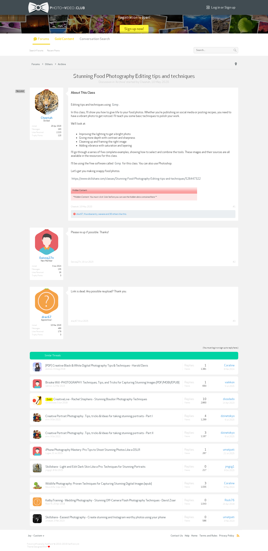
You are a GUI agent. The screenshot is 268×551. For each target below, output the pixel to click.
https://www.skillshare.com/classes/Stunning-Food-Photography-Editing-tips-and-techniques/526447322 (136, 178)
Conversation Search (95, 39)
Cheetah (145, 82)
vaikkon (48, 386)
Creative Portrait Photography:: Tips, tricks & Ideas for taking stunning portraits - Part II (99, 433)
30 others (114, 214)
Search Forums (36, 50)
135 (59, 269)
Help (187, 535)
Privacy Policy (226, 535)
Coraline (229, 365)
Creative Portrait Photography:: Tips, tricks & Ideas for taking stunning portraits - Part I (99, 416)
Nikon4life (50, 487)
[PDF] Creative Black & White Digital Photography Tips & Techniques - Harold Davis (96, 365)
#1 (234, 206)
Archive (120, 82)
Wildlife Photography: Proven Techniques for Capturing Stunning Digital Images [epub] (98, 484)
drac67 (79, 214)
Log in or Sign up (220, 7)
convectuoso (51, 402)
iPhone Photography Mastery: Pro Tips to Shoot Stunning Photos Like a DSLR (92, 450)
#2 (234, 262)
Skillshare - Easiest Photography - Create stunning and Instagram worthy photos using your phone (105, 517)
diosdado (228, 399)
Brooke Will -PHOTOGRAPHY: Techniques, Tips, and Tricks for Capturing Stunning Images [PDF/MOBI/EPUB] (112, 382)
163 (59, 129)
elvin (47, 419)
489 (59, 328)
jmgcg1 (48, 470)
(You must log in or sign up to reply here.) (220, 348)
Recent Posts (53, 50)
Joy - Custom (36, 535)
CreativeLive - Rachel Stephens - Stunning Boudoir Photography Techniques (100, 399)
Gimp (115, 104)
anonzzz (48, 369)
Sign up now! (134, 29)
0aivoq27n (76, 262)
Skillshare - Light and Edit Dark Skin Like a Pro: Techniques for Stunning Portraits (95, 467)
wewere (101, 214)
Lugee (48, 453)
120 (59, 135)
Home (194, 535)
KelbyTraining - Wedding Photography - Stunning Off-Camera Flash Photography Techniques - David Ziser (110, 500)
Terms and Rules (208, 535)
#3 (234, 321)
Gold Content (64, 39)
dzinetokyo (227, 416)
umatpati (228, 450)
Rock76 (48, 504)
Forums (43, 39)
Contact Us (177, 535)
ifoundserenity (91, 214)
